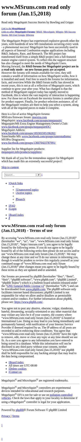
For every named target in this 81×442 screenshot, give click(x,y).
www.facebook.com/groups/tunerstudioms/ (46, 136)
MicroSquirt (49, 31)
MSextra (30, 35)
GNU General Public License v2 (25, 285)
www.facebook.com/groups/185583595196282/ (28, 133)
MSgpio (59, 31)
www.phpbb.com (35, 289)
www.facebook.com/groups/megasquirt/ (39, 120)
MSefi (39, 31)
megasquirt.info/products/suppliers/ (21, 151)
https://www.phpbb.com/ (28, 301)
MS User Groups (17, 35)
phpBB (20, 409)
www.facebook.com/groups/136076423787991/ (28, 142)
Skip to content (10, 167)
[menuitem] (27, 189)
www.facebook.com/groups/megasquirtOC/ (26, 126)
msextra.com (39, 117)
